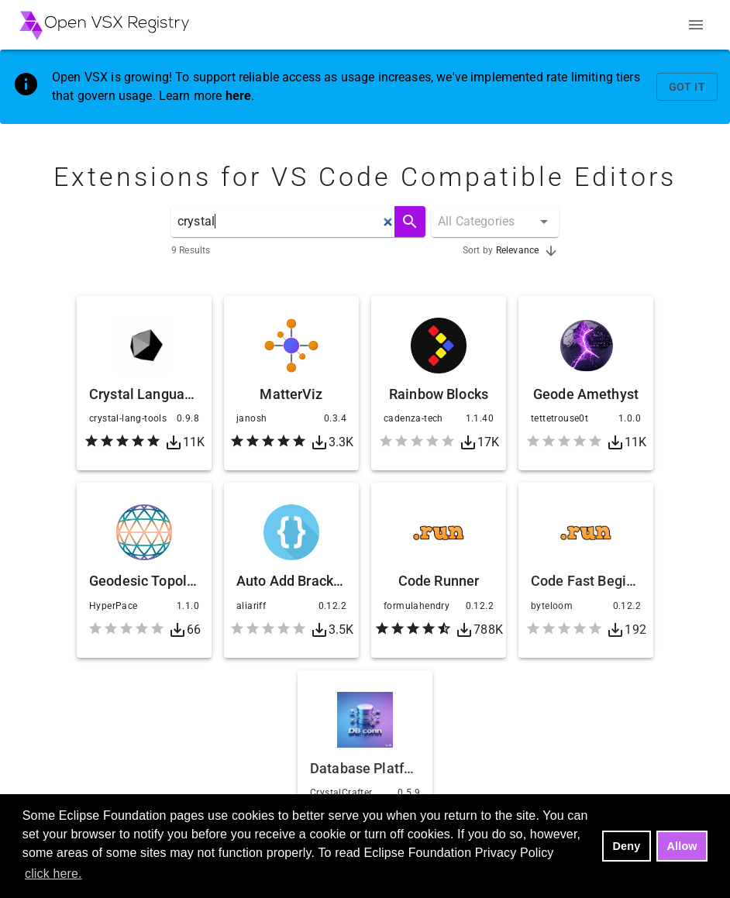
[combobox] (498, 221)
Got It (687, 87)
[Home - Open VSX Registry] (104, 25)
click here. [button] (53, 873)
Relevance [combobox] (517, 250)
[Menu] (695, 24)
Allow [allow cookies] (682, 846)
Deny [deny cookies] (627, 846)
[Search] (409, 221)
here (239, 95)
